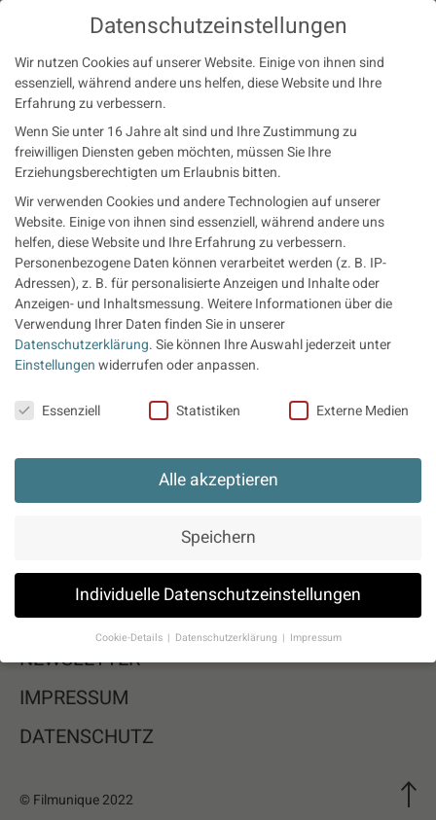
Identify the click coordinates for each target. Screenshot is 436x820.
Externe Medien (349, 411)
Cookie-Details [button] (130, 637)
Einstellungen (55, 365)
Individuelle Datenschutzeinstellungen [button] (218, 595)
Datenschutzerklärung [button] (227, 637)
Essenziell (57, 411)
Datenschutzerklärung (82, 345)
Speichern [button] (218, 537)
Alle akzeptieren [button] (218, 480)
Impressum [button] (316, 637)
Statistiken (194, 411)
